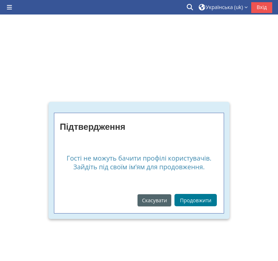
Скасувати (154, 200)
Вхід (262, 7)
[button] (190, 7)
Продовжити (195, 200)
